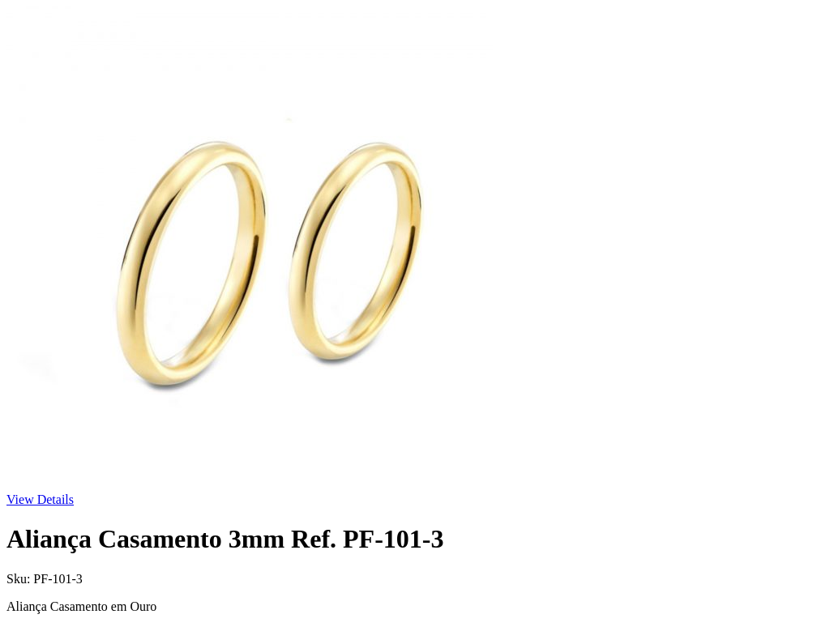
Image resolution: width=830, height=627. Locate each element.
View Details (40, 499)
